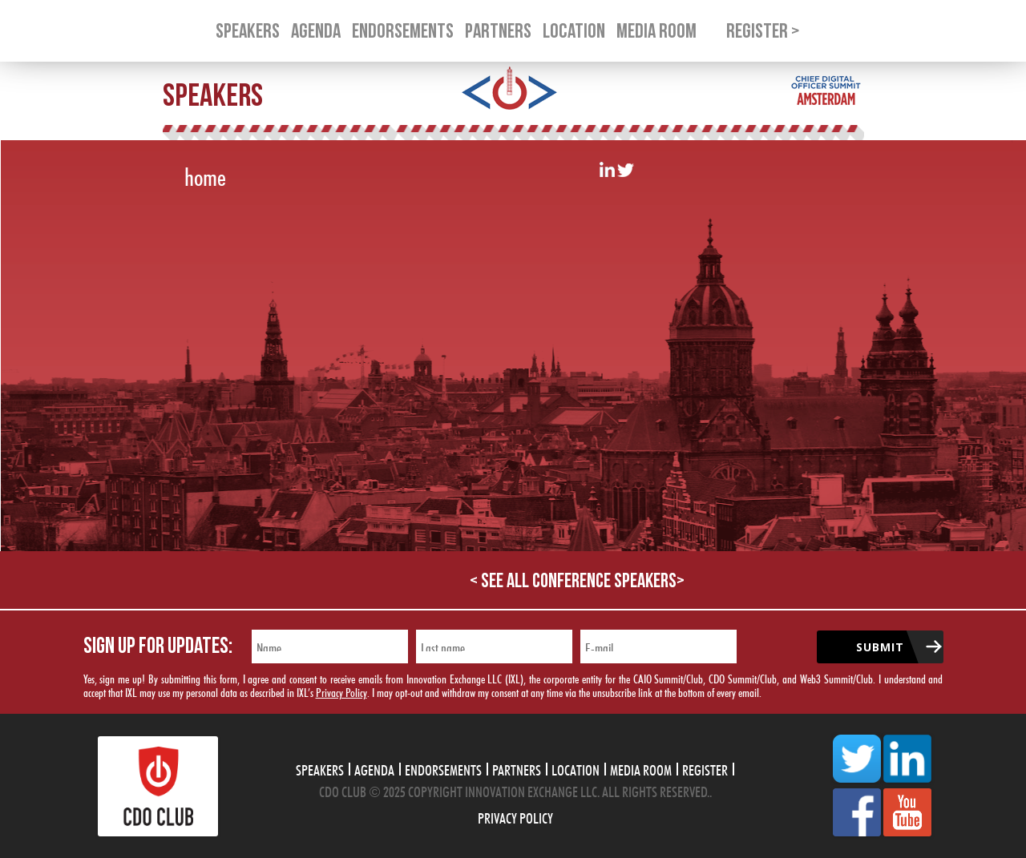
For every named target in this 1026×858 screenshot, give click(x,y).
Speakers (320, 768)
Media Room (641, 768)
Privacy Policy (341, 691)
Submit (880, 647)
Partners (516, 768)
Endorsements (443, 768)
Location (575, 768)
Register (705, 768)
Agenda (374, 768)
